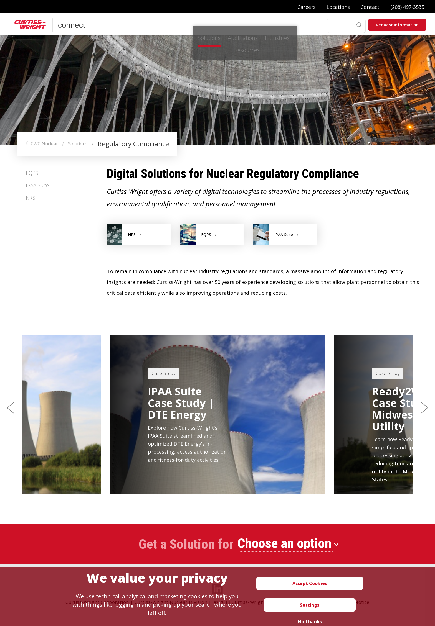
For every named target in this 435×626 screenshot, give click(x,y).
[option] (217, 414)
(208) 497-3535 (407, 7)
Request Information (397, 24)
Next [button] (424, 408)
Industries (224, 26)
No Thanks (310, 621)
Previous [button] (11, 408)
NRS (30, 197)
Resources (264, 26)
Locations (338, 7)
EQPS (32, 173)
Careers (306, 7)
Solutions (140, 26)
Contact (370, 7)
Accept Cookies (309, 583)
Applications (182, 26)
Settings (309, 605)
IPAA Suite (37, 185)
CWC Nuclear (44, 144)
